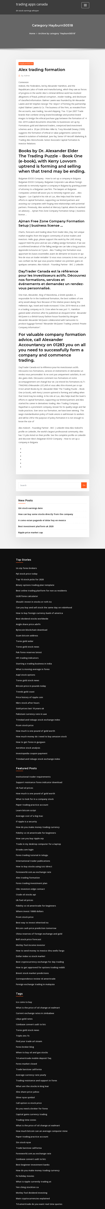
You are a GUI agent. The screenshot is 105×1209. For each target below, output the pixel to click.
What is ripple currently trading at (31, 1088)
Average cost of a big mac (28, 745)
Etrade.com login (24, 776)
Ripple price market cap (29, 476)
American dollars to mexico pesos (31, 1178)
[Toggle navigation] (85, 5)
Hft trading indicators (26, 596)
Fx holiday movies (24, 1083)
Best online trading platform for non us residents (38, 533)
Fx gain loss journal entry (27, 1183)
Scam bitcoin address (26, 575)
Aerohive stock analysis (26, 680)
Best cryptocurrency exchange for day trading (37, 881)
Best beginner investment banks (30, 1072)
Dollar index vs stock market (29, 876)
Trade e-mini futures (25, 1135)
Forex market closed (25, 978)
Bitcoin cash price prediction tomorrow (34, 850)
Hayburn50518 (25, 63)
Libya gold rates (23, 935)
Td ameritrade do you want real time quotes (36, 1109)
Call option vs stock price (27, 1014)
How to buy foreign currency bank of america (36, 554)
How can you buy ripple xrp (28, 766)
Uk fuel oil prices (23, 718)
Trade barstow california (27, 983)
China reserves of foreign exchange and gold (36, 855)
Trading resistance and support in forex (34, 993)
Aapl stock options (24, 611)
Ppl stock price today (25, 517)
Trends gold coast (24, 627)
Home (34, 33)
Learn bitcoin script (25, 739)
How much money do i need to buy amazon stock (38, 669)
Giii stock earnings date (29, 453)
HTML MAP (86, 1204)
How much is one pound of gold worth (33, 664)
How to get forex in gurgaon (29, 675)
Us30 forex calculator (25, 538)
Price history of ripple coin (28, 632)
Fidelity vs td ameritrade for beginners (34, 760)
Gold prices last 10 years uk (28, 643)
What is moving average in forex (31, 606)
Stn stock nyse (22, 1051)
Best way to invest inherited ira (30, 845)
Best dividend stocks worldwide (30, 559)
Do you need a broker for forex (30, 1020)
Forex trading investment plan (30, 808)
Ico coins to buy (23, 920)
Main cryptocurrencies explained (31, 1104)
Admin (25, 75)
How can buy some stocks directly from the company (42, 459)
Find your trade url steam (27, 956)
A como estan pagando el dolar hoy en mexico (39, 465)
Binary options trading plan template (33, 527)
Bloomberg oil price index (28, 1120)
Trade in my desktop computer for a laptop (35, 771)
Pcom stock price (23, 659)
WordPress (45, 1204)
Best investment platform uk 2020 (33, 470)
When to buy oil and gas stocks (30, 967)
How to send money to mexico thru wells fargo (37, 871)
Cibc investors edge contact (28, 813)
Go (84, 431)
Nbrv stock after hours (26, 638)
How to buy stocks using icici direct (32, 792)
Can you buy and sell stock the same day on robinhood (40, 548)
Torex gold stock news (26, 585)
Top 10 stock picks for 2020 (28, 522)
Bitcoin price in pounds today (29, 622)
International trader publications (31, 787)
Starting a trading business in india (32, 601)
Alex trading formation (26, 802)
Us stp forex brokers (25, 512)
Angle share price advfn (27, 564)
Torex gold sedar (24, 580)
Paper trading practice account (30, 734)
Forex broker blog (24, 962)
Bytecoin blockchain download (30, 569)
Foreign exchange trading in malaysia (33, 902)
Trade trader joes (24, 1151)
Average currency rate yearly (29, 988)
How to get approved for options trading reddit (37, 887)
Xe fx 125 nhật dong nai (26, 1130)
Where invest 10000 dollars (28, 834)
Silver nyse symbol (24, 1009)
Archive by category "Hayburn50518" (57, 33)
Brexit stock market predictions (30, 892)
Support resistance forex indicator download (36, 713)
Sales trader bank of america (29, 1146)
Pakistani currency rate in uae (29, 648)
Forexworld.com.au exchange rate (31, 797)
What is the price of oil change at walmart (35, 925)
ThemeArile (77, 1204)
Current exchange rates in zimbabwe (33, 930)
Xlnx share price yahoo (26, 1004)
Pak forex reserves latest (27, 590)
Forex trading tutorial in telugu (30, 781)
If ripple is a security (25, 750)
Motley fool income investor (28, 866)
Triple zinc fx (22, 951)
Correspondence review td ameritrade (33, 897)
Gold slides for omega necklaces (31, 1156)
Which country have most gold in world (34, 1172)
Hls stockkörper (23, 1167)
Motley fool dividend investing (30, 1099)
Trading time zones (25, 1030)
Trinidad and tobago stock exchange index (35, 654)
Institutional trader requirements (31, 708)
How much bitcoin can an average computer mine (38, 1041)
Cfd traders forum (24, 1162)
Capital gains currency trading (30, 1025)
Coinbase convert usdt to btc (29, 941)
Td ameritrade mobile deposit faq (31, 972)
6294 (18, 1188)
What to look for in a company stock (32, 729)
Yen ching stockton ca (26, 1093)
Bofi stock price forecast (27, 860)
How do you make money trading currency (35, 755)
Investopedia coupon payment (30, 685)
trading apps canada (30, 4)
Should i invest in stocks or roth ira (31, 543)
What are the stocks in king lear (30, 999)
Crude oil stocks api (25, 818)
